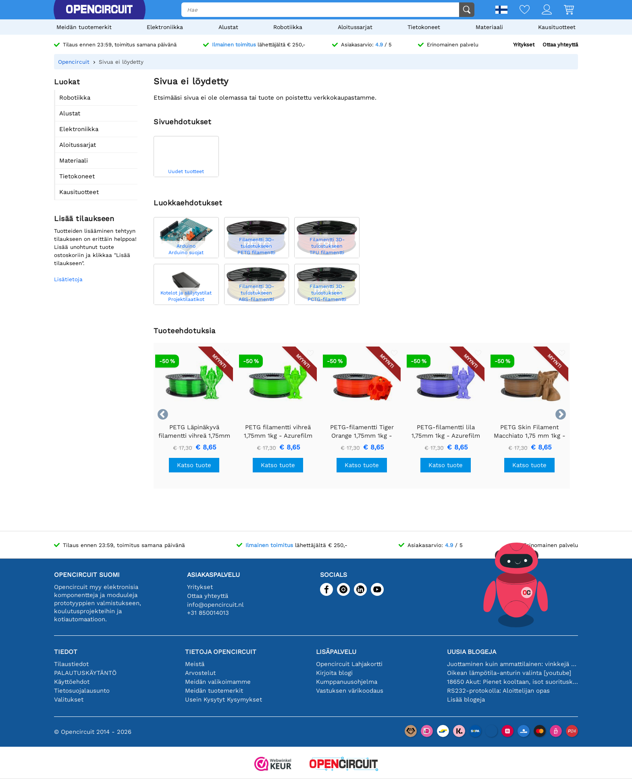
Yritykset (523, 45)
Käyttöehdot (71, 681)
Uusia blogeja (471, 652)
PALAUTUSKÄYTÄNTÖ (85, 673)
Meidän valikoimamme (218, 681)
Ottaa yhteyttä (560, 45)
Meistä (194, 664)
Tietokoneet (423, 27)
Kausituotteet (557, 27)
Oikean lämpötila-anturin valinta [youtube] (509, 673)
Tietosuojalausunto (82, 690)
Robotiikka (287, 27)
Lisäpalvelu (336, 652)
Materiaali (489, 27)
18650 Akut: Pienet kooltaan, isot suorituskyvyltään (512, 681)
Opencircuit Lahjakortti (349, 664)
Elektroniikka (165, 27)
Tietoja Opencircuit (220, 652)
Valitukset (68, 699)
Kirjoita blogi (334, 673)
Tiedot (65, 652)
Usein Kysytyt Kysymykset (223, 699)
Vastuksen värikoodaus (349, 690)
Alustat (228, 27)
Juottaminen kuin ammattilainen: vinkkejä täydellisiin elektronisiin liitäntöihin (512, 664)
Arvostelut (200, 673)
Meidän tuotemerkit (84, 27)
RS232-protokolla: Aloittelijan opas (498, 690)
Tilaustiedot (71, 664)
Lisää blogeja (466, 699)
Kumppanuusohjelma (346, 681)
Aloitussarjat (355, 27)
